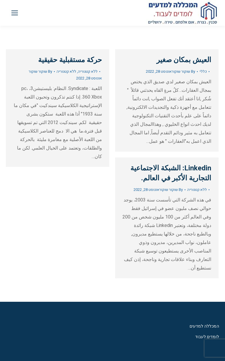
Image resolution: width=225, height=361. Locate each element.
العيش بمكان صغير (183, 60)
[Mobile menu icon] (15, 13)
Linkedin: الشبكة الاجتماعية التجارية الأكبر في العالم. (170, 173)
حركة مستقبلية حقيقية (70, 60)
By (40, 71)
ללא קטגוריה (88, 71)
